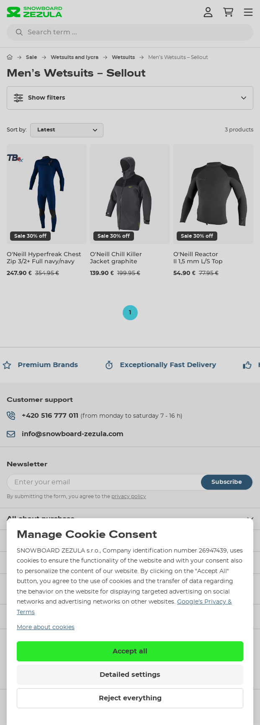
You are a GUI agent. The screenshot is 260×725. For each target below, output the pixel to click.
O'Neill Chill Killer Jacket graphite (116, 257)
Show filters (39, 98)
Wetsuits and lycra (74, 57)
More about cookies (46, 627)
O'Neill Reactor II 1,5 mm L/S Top (198, 257)
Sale (31, 57)
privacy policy (128, 496)
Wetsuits (123, 57)
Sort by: (17, 130)
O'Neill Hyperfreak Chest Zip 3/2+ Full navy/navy (44, 257)
